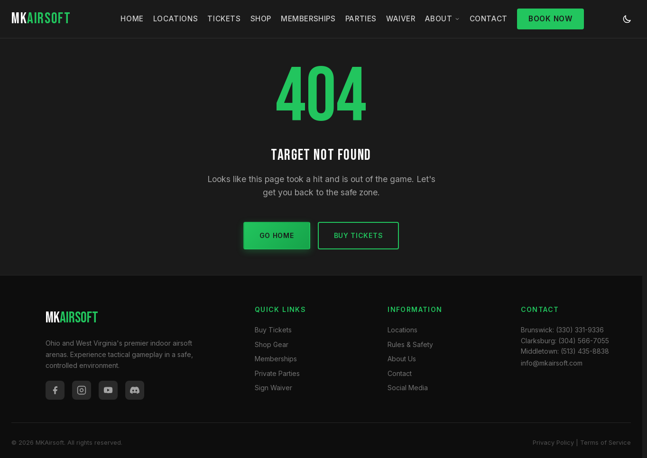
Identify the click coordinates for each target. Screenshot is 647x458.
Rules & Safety (410, 344)
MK (41, 19)
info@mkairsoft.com (551, 363)
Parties (361, 18)
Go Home (276, 235)
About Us (402, 359)
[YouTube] (108, 390)
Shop (260, 18)
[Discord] (134, 390)
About (442, 18)
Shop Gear (271, 344)
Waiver (401, 18)
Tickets (223, 18)
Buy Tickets (358, 235)
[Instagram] (81, 390)
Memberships (308, 18)
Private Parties (277, 373)
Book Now (550, 18)
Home (131, 18)
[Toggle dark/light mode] (627, 18)
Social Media (408, 388)
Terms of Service (605, 442)
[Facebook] (55, 390)
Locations (175, 18)
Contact (489, 18)
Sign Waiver (273, 388)
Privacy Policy (553, 442)
